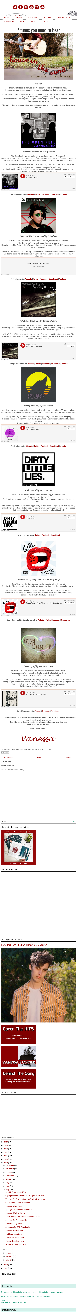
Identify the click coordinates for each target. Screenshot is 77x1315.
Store (33, 21)
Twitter (37, 194)
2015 (6, 1159)
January (9, 1260)
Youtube (64, 364)
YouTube (63, 194)
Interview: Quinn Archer (14, 1231)
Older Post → (70, 758)
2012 (6, 1268)
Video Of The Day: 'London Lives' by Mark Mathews (25, 1199)
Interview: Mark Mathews (15, 1213)
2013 (6, 1265)
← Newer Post (7, 758)
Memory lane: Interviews (14, 1241)
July (7, 1183)
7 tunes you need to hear (38, 29)
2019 (6, 1145)
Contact (45, 21)
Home (7, 17)
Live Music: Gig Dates (13, 1224)
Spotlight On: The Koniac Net (16, 1220)
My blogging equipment (14, 1234)
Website (30, 194)
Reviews (47, 17)
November (10, 1169)
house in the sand (19, 1302)
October (9, 1172)
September (10, 1176)
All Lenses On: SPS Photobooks (17, 1227)
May (8, 1190)
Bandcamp (55, 194)
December (10, 1165)
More (22, 21)
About (19, 17)
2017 (6, 1152)
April (8, 1249)
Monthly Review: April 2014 (15, 1245)
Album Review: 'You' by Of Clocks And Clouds (22, 1217)
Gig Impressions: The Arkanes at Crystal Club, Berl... (25, 1196)
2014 (6, 1163)
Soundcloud (53, 279)
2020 (6, 1142)
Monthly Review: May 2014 (15, 1192)
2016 (6, 1156)
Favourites (9, 21)
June (8, 1186)
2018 (6, 1149)
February (9, 1256)
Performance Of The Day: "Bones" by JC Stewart (24, 945)
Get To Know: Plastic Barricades (17, 1203)
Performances (64, 17)
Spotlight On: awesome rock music (18, 1210)
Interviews (33, 17)
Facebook (45, 194)
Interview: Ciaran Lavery (14, 1206)
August (9, 1179)
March (8, 1253)
